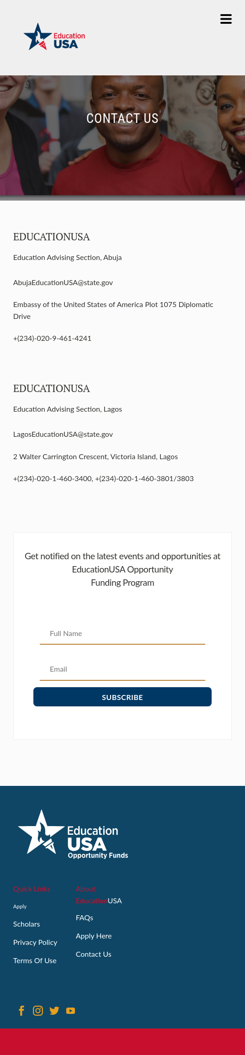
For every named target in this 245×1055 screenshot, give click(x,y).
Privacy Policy (35, 942)
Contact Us (94, 953)
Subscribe (122, 697)
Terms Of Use (35, 960)
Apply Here (94, 935)
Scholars (26, 923)
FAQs (84, 917)
